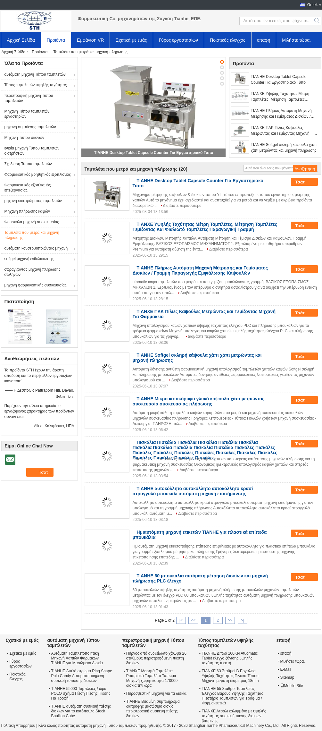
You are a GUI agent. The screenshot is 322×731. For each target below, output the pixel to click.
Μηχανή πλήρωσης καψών (27, 211)
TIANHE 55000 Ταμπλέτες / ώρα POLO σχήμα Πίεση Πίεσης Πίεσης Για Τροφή (81, 693)
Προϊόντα (56, 40)
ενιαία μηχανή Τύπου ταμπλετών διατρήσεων (32, 151)
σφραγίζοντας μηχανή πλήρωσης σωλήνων (32, 272)
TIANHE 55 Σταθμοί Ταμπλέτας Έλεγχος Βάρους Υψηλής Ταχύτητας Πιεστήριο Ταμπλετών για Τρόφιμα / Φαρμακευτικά (232, 695)
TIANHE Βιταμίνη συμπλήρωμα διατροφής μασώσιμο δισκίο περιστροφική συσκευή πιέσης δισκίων (153, 708)
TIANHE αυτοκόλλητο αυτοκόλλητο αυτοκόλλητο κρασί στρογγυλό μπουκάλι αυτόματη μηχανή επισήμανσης (193, 491)
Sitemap (287, 677)
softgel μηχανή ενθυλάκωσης (29, 259)
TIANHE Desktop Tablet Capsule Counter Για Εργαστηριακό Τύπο (153, 152)
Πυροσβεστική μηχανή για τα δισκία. (156, 693)
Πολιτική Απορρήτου (18, 725)
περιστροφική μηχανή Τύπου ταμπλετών (28, 98)
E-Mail (285, 669)
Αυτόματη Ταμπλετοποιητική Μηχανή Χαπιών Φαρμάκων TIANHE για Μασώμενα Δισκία (77, 658)
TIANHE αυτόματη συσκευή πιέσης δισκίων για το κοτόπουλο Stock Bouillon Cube (81, 711)
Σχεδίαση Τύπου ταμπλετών (28, 164)
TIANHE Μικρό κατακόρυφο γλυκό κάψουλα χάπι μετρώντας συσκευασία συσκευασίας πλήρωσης (199, 401)
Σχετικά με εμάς (131, 40)
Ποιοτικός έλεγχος (227, 40)
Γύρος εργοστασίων (178, 40)
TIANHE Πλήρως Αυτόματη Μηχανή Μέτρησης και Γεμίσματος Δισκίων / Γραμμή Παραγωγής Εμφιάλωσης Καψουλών (281, 113)
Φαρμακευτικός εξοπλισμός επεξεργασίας (27, 187)
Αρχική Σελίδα (21, 40)
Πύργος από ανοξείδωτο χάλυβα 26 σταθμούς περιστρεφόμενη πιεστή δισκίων (156, 658)
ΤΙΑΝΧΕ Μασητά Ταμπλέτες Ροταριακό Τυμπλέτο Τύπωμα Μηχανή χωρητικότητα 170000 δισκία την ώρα (152, 678)
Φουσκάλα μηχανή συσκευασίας (31, 222)
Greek (312, 5)
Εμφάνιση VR (90, 40)
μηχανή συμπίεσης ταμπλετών (30, 127)
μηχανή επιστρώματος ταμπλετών (33, 201)
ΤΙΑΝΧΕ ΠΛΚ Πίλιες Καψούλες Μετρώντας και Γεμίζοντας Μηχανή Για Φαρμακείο (283, 130)
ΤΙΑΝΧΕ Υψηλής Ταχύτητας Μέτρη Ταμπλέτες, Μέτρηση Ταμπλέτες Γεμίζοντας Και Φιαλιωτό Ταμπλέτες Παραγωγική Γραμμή (281, 96)
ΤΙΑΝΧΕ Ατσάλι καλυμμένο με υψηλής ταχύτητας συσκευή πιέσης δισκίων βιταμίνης (234, 716)
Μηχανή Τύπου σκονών (24, 137)
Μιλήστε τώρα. (296, 40)
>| (242, 620)
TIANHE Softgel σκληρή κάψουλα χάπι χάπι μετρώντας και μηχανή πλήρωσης (284, 147)
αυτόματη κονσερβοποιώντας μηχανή (36, 248)
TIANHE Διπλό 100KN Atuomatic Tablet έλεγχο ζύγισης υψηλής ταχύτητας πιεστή (230, 658)
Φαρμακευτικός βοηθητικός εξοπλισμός (37, 174)
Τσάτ (304, 182)
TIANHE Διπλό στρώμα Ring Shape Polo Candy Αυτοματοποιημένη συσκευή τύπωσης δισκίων (81, 676)
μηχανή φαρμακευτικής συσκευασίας (35, 285)
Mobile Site (291, 686)
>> (230, 620)
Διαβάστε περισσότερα (182, 205)
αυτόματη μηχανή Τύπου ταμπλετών (35, 74)
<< (193, 620)
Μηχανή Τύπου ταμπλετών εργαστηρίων (27, 114)
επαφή (263, 40)
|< (181, 620)
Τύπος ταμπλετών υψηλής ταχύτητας (35, 85)
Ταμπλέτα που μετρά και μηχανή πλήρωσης (31, 235)
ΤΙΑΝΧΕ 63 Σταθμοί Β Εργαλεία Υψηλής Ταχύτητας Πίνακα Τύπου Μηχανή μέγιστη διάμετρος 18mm (230, 676)
